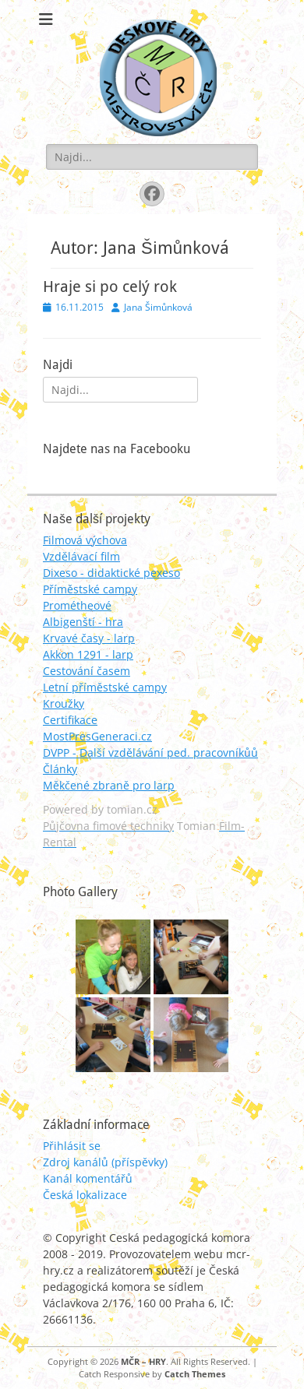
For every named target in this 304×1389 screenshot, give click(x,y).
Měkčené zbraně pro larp (109, 785)
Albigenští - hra (83, 621)
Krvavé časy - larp (89, 638)
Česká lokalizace (85, 1194)
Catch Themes (194, 1374)
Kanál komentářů (88, 1178)
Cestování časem (86, 670)
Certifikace (70, 719)
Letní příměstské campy (105, 687)
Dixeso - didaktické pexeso (111, 572)
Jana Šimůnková (158, 307)
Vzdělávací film (81, 556)
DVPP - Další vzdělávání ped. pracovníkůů (150, 752)
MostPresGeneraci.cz (97, 736)
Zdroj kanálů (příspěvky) (105, 1162)
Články (60, 768)
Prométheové (77, 605)
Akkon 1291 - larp (88, 654)
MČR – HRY (143, 1361)
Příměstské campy (90, 589)
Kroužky (63, 703)
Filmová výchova (85, 540)
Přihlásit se (72, 1145)
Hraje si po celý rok (110, 286)
